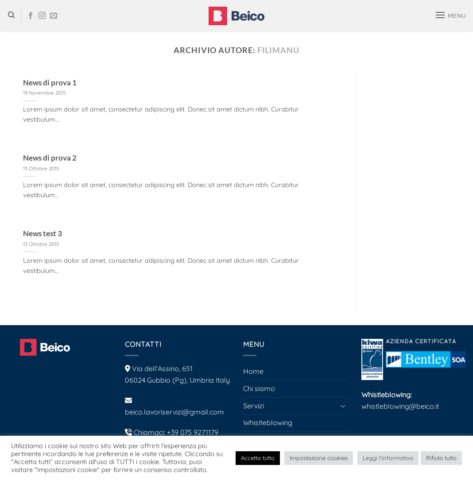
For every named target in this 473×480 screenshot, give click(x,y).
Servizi (253, 405)
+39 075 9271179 (192, 432)
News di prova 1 (50, 82)
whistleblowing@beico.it (400, 406)
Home (253, 371)
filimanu (278, 50)
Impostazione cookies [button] (319, 457)
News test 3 (42, 233)
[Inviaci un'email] (53, 16)
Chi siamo (259, 388)
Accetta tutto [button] (258, 457)
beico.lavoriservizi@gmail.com (174, 411)
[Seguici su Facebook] (30, 16)
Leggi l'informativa (388, 457)
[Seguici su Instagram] (42, 16)
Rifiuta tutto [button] (441, 457)
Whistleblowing (267, 422)
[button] (450, 15)
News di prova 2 (50, 158)
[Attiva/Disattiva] (342, 405)
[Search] (11, 16)
